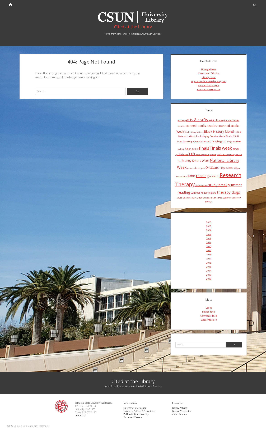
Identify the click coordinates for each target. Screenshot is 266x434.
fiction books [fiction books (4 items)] (191, 148)
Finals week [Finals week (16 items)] (221, 148)
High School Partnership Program (208, 81)
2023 (208, 234)
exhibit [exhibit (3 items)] (181, 149)
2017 (208, 258)
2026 (208, 222)
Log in (209, 307)
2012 (208, 279)
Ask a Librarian (179, 414)
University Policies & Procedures (139, 411)
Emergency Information (135, 408)
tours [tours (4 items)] (179, 197)
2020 (208, 246)
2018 (208, 254)
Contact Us (80, 415)
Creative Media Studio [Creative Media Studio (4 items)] (221, 136)
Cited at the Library (133, 381)
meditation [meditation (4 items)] (222, 154)
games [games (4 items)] (235, 148)
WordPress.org (209, 320)
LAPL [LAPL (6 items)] (192, 154)
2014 (208, 270)
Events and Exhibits (208, 73)
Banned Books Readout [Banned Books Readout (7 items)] (202, 126)
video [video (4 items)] (200, 197)
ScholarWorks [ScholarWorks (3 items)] (201, 185)
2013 (208, 274)
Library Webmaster (181, 411)
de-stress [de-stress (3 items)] (205, 142)
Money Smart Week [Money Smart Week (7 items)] (195, 161)
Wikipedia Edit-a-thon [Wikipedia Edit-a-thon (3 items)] (212, 198)
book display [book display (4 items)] (202, 136)
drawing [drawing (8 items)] (215, 141)
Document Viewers (133, 417)
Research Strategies (208, 85)
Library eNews (208, 69)
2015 (208, 266)
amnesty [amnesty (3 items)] (182, 120)
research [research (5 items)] (214, 176)
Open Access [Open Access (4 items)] (228, 167)
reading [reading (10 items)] (202, 175)
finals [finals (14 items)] (204, 148)
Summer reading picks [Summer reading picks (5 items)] (203, 193)
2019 (208, 250)
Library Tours (209, 77)
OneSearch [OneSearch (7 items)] (213, 167)
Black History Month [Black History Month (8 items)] (219, 131)
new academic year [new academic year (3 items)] (196, 168)
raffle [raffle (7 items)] (191, 176)
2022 (208, 238)
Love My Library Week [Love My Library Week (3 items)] (206, 154)
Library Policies (179, 408)
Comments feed (208, 315)
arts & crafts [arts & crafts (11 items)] (197, 119)
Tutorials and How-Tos (208, 89)
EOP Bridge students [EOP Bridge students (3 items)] (231, 142)
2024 (208, 230)
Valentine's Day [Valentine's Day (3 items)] (189, 198)
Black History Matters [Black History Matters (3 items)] (193, 132)
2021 (208, 242)
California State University (136, 414)
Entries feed (208, 311)
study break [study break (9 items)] (217, 185)
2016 (208, 262)
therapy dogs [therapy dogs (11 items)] (228, 192)
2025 (208, 226)
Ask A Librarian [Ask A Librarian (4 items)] (216, 120)
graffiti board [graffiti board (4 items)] (182, 154)
